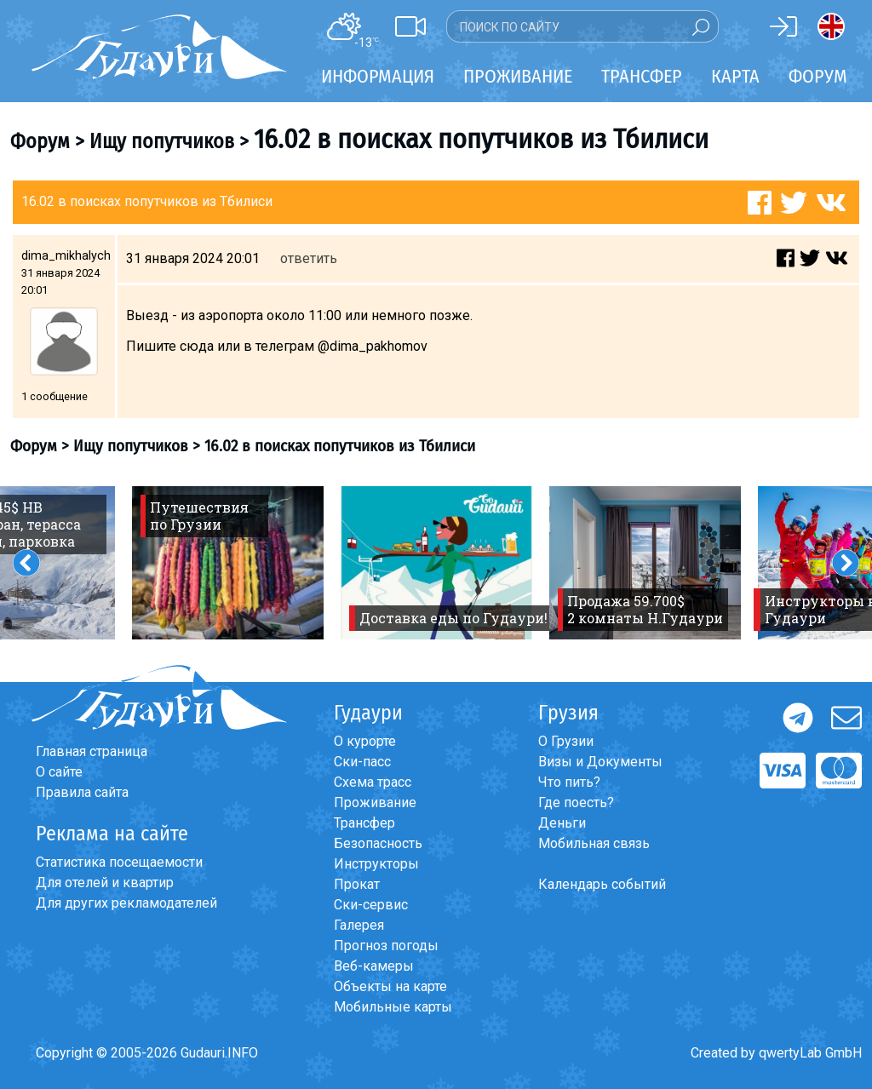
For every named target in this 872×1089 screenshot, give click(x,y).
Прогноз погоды (386, 945)
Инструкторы (376, 864)
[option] (227, 562)
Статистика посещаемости (119, 862)
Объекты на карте (390, 986)
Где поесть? (576, 802)
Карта (735, 76)
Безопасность (378, 843)
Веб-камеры (374, 966)
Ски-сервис (371, 905)
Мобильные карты (393, 1007)
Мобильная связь (594, 843)
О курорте (365, 741)
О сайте (59, 772)
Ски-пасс (362, 762)
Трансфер (364, 823)
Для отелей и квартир (105, 882)
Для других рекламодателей (126, 903)
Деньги (562, 823)
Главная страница (91, 751)
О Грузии (566, 741)
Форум (818, 76)
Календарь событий (602, 884)
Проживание (375, 802)
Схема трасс (372, 782)
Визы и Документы (600, 762)
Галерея (359, 925)
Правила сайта (82, 792)
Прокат (357, 884)
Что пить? (569, 782)
